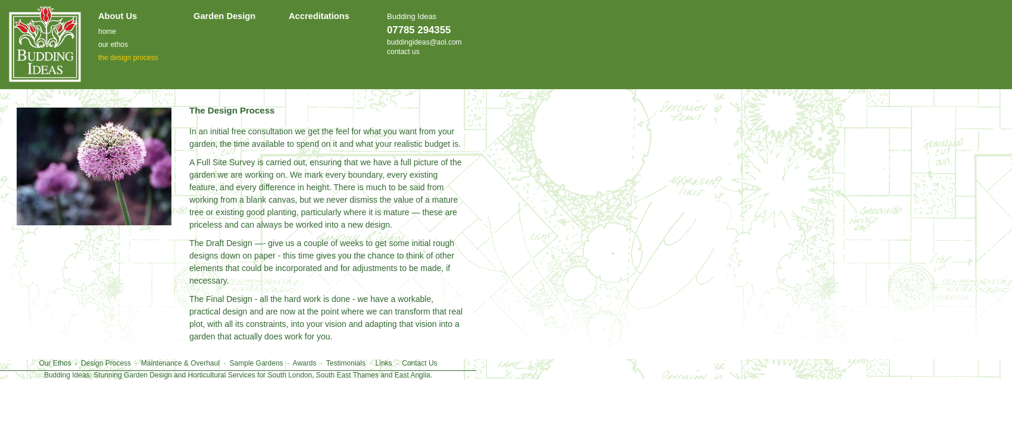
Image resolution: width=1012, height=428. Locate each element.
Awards (305, 363)
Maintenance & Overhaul (180, 363)
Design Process (106, 363)
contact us (403, 52)
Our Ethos (55, 363)
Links (384, 363)
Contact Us (419, 363)
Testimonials (346, 363)
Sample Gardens (256, 363)
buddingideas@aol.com (424, 42)
